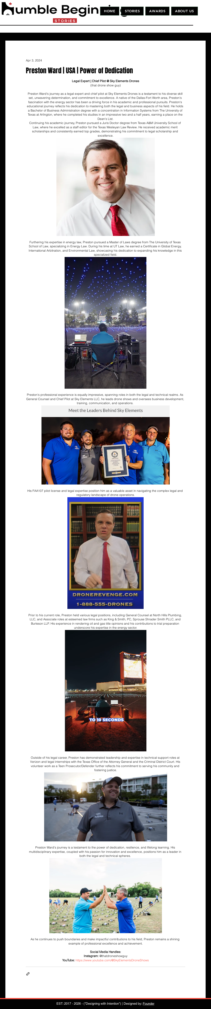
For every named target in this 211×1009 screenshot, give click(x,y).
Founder (148, 1003)
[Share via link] (28, 974)
